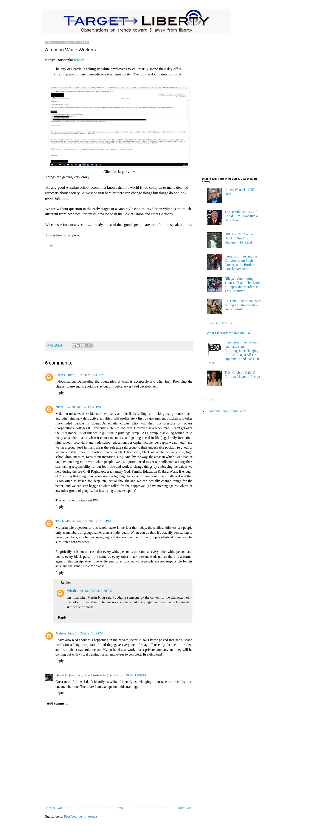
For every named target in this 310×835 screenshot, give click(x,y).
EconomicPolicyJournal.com (226, 411)
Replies (66, 582)
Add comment (57, 703)
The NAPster (65, 521)
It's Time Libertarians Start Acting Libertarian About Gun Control (243, 305)
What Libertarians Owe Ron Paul (230, 333)
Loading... (209, 399)
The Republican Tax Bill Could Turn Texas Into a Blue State (241, 216)
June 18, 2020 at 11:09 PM (128, 675)
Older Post (184, 808)
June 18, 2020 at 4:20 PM (94, 591)
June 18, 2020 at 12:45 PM (82, 407)
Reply (60, 393)
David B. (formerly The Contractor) (82, 675)
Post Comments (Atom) (80, 816)
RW (50, 246)
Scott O (61, 375)
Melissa (61, 633)
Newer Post (54, 808)
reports (79, 60)
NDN (59, 407)
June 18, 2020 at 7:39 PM (85, 633)
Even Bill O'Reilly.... (221, 323)
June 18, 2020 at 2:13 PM (93, 521)
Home (119, 808)
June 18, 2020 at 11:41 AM (86, 375)
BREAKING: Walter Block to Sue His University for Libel (239, 238)
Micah (71, 591)
